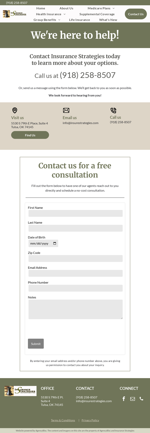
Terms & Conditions (63, 420)
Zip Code (34, 252)
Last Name (35, 222)
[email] (132, 399)
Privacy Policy (90, 420)
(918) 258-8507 (16, 2)
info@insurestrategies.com (80, 123)
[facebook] (123, 399)
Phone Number (38, 282)
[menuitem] (40, 8)
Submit (36, 344)
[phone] (141, 399)
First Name (35, 207)
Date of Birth (36, 237)
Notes (32, 297)
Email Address (37, 267)
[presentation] (51, 329)
